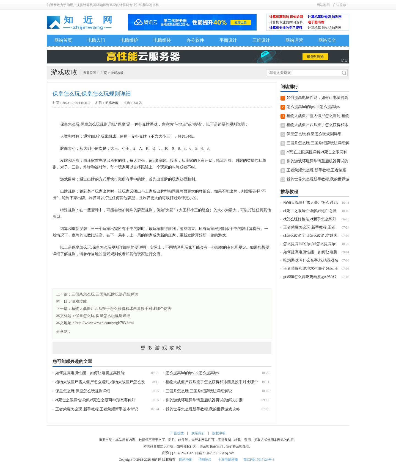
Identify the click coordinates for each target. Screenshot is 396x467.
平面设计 (228, 40)
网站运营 (294, 40)
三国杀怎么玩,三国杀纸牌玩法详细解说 (199, 391)
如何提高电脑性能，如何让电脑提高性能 (90, 373)
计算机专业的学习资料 (285, 28)
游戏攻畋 (117, 73)
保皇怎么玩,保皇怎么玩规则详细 (102, 316)
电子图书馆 (316, 22)
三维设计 (261, 40)
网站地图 (323, 5)
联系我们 (198, 433)
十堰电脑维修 (228, 460)
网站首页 (63, 40)
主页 (103, 73)
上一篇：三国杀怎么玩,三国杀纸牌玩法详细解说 (97, 294)
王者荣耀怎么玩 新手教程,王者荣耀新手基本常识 (96, 409)
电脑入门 (96, 40)
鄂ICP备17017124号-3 (258, 460)
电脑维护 (129, 40)
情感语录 (205, 460)
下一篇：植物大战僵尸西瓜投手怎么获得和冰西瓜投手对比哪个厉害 (114, 309)
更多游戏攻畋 (162, 348)
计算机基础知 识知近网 (286, 17)
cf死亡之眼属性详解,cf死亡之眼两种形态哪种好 (95, 400)
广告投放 (339, 5)
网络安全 (327, 40)
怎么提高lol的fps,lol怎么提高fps (192, 373)
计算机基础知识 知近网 (325, 17)
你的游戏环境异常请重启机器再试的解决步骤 (204, 400)
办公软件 (195, 40)
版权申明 (219, 433)
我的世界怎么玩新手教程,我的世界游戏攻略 (203, 409)
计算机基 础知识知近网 (325, 28)
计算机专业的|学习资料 (286, 22)
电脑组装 (162, 40)
